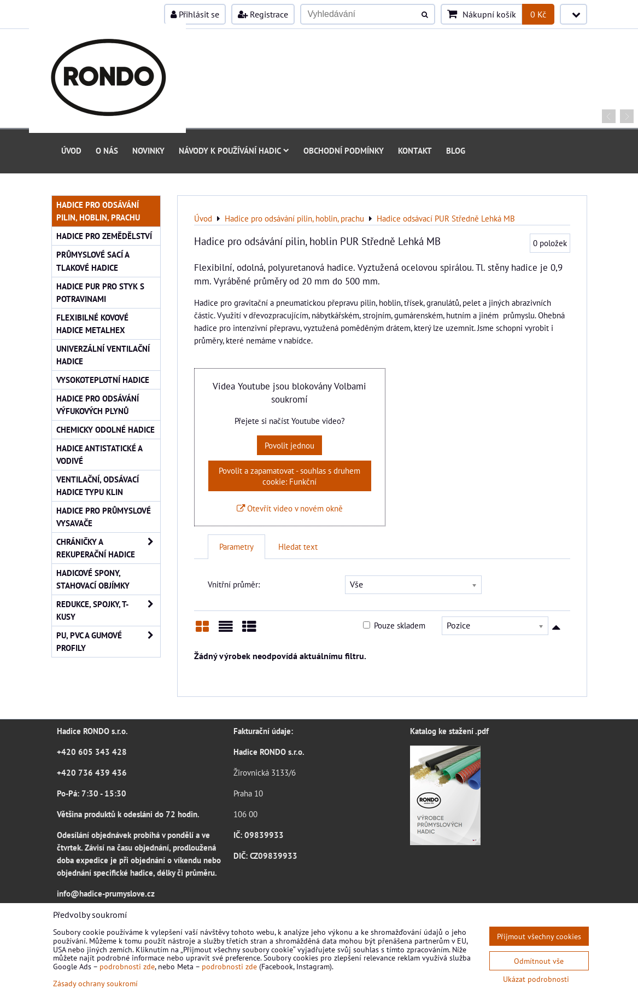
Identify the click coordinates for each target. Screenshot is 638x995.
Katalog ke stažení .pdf (449, 730)
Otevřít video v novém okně (290, 508)
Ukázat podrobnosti (536, 979)
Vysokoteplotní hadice (102, 379)
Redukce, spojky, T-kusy (108, 610)
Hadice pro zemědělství (104, 235)
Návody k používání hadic (234, 150)
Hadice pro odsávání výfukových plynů (97, 404)
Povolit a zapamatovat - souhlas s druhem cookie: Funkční (289, 476)
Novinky (148, 150)
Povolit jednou (289, 445)
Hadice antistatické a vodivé (99, 454)
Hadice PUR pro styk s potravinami (100, 292)
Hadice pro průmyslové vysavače (103, 516)
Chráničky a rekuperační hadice (108, 548)
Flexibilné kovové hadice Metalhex (92, 323)
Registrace (263, 14)
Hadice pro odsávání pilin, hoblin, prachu (98, 211)
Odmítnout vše (539, 961)
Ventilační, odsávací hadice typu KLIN (97, 485)
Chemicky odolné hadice (105, 429)
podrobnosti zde (127, 966)
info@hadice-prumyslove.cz (106, 893)
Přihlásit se (195, 14)
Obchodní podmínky (343, 150)
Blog (455, 150)
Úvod (71, 150)
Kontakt (415, 150)
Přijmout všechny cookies (539, 936)
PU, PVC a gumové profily (108, 641)
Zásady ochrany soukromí (95, 983)
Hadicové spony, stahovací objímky (93, 579)
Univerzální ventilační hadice (103, 354)
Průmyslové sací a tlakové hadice (93, 260)
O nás (107, 150)
